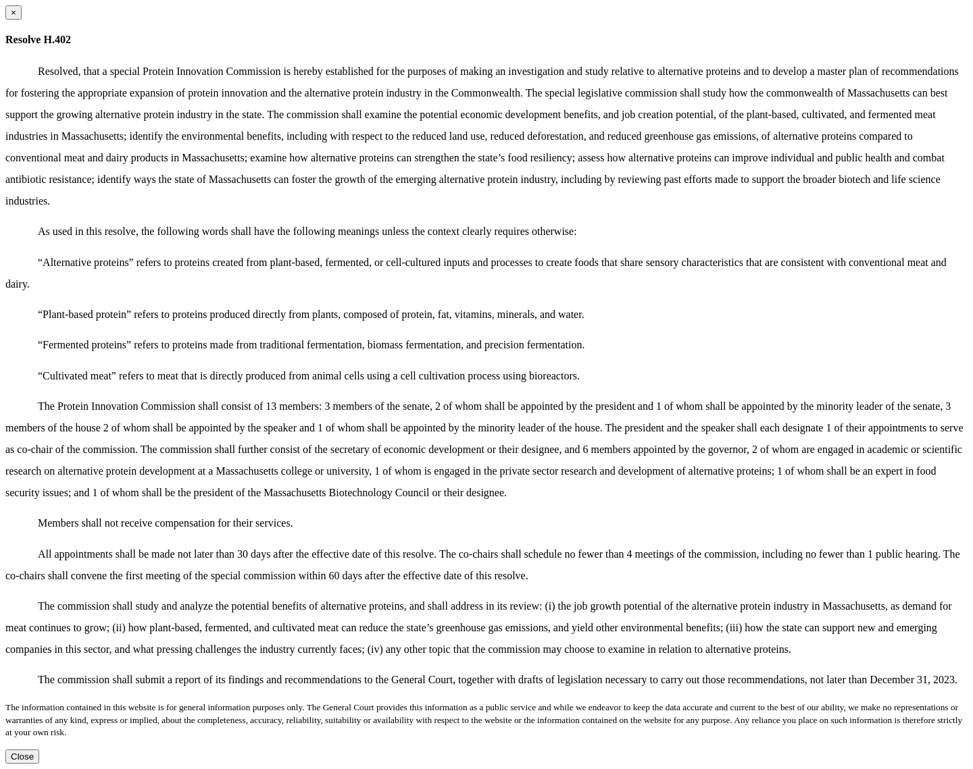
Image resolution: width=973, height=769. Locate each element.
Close (22, 756)
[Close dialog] (13, 12)
